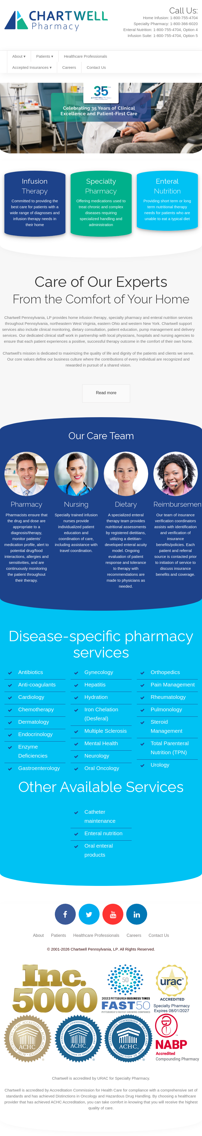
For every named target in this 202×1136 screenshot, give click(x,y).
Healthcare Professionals (85, 56)
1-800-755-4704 (184, 18)
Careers (69, 67)
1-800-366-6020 (184, 23)
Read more (106, 393)
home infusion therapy (87, 317)
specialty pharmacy (125, 317)
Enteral (167, 186)
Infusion (35, 186)
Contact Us (96, 67)
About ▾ (19, 56)
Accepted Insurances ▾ (32, 67)
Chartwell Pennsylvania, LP (94, 949)
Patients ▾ (44, 56)
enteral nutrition (164, 317)
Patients (58, 935)
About (38, 935)
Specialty (101, 186)
